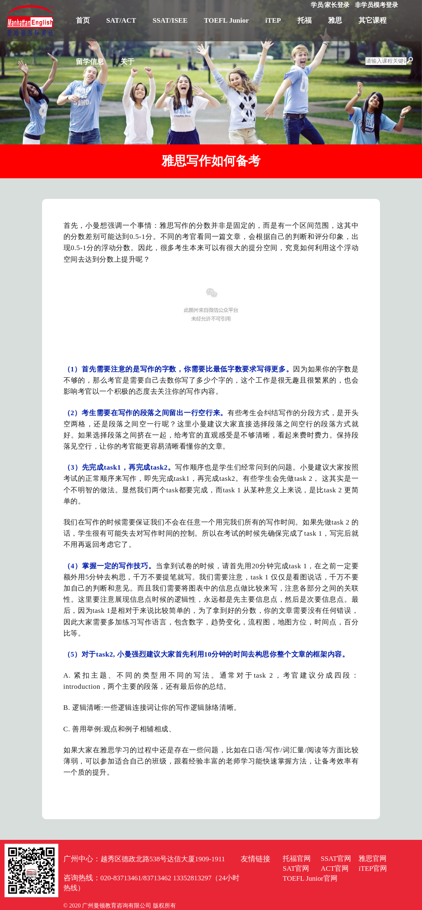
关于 (127, 62)
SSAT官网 (336, 859)
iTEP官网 (373, 868)
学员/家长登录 (330, 5)
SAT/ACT (121, 20)
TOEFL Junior (226, 20)
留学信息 (90, 62)
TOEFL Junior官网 (310, 878)
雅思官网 (373, 859)
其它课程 (373, 20)
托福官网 (297, 859)
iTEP (273, 20)
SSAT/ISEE (170, 20)
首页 (83, 20)
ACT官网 (335, 868)
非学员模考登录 (376, 5)
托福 (305, 20)
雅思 (335, 20)
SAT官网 (296, 868)
